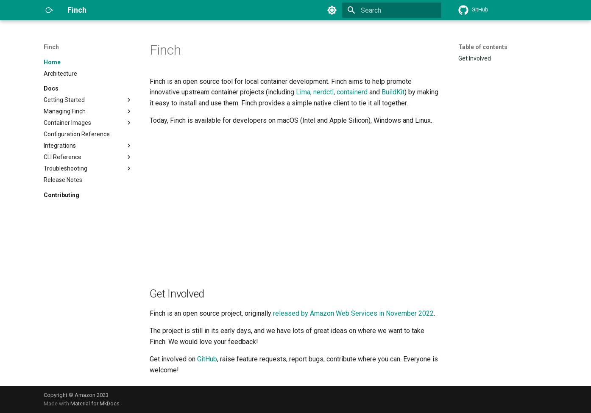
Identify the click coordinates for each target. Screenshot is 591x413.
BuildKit (393, 92)
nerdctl (323, 92)
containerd (352, 92)
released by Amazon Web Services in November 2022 (353, 313)
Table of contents (482, 47)
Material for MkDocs (95, 403)
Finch (51, 47)
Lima (303, 92)
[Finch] (48, 10)
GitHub (207, 359)
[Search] (391, 10)
